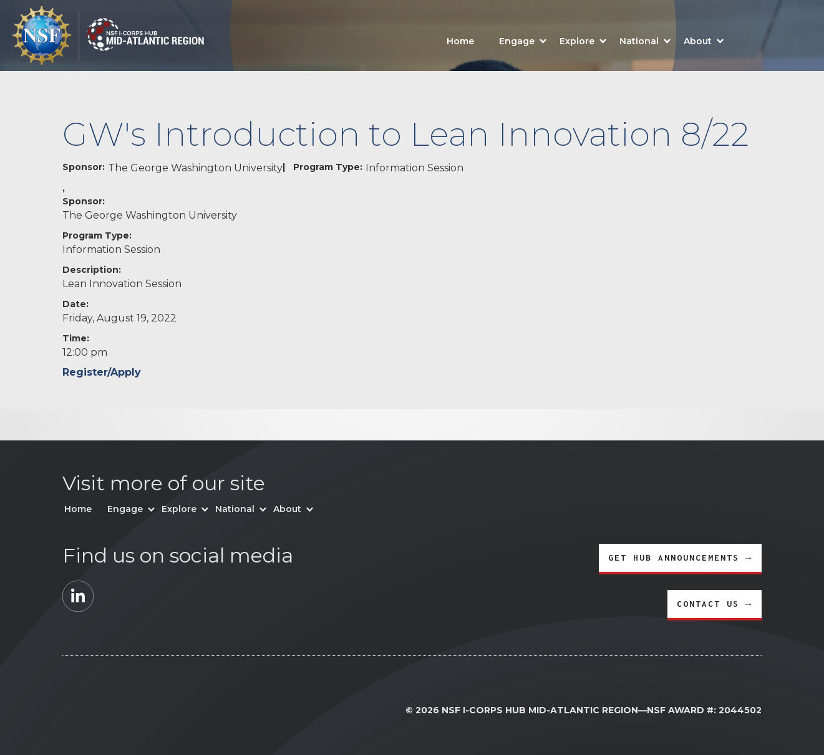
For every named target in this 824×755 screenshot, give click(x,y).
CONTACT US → (714, 604)
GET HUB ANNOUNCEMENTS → (680, 558)
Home (460, 41)
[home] (102, 35)
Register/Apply (101, 372)
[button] (523, 39)
